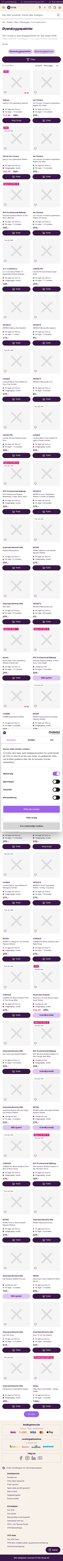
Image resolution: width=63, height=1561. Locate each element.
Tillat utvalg (31, 818)
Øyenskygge (24, 22)
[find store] (39, 7)
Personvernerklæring (15, 1546)
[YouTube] (40, 1458)
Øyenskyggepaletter (38, 22)
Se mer (5, 44)
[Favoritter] (49, 7)
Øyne (16, 22)
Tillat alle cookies (31, 809)
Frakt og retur (13, 1484)
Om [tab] (51, 740)
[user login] (44, 7)
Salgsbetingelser (14, 1495)
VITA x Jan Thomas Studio (17, 1524)
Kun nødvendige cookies (31, 826)
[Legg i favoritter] (5, 92)
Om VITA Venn (13, 1539)
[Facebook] (21, 1458)
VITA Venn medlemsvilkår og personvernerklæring (27, 1543)
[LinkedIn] (34, 1458)
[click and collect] (54, 7)
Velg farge (16, 120)
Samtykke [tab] (11, 740)
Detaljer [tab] (31, 740)
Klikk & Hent (12, 1491)
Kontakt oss (12, 1477)
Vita (3, 22)
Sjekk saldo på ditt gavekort (18, 1488)
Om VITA (10, 1510)
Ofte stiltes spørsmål (15, 1481)
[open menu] (3, 7)
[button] (58, 15)
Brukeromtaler (13, 1499)
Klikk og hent (46, 678)
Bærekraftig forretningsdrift (18, 1517)
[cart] (59, 7)
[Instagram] (27, 1458)
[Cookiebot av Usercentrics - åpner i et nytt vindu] (48, 732)
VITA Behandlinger (14, 1528)
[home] (12, 7)
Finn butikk (11, 1514)
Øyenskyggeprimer (44, 51)
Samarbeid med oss (15, 1521)
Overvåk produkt (46, 1015)
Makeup (10, 22)
